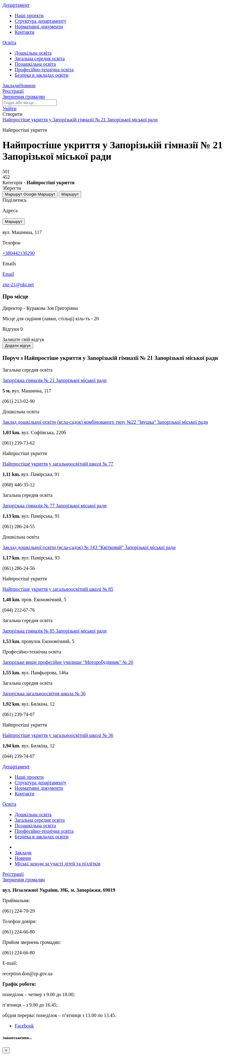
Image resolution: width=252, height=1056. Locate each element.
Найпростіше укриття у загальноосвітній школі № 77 (57, 463)
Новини (27, 85)
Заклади (10, 85)
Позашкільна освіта (35, 64)
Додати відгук (18, 345)
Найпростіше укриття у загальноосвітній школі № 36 (57, 735)
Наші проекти (29, 15)
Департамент (16, 5)
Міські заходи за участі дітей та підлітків (57, 863)
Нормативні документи (39, 26)
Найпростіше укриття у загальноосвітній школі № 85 (57, 589)
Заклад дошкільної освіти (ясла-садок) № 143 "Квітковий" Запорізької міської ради (89, 547)
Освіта (9, 42)
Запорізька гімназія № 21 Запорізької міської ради (54, 380)
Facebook (24, 1025)
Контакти (24, 32)
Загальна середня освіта (40, 58)
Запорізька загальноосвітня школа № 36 (44, 693)
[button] (9, 108)
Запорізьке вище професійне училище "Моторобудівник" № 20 (67, 662)
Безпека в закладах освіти (41, 75)
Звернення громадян (23, 96)
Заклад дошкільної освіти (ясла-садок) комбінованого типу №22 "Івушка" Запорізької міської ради (105, 422)
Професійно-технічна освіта (44, 69)
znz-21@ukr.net (18, 284)
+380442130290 (18, 253)
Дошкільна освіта (33, 53)
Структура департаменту (40, 21)
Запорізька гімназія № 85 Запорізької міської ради (54, 630)
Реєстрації (13, 91)
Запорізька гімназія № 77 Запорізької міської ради (54, 505)
